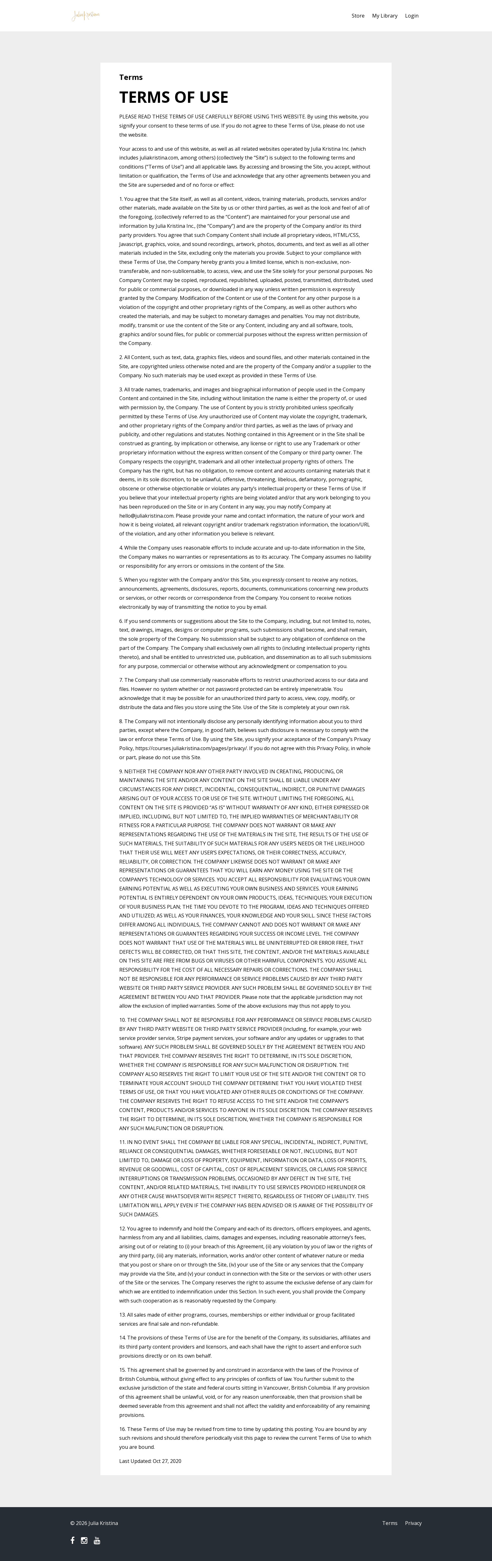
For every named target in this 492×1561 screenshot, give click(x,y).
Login (412, 15)
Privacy (413, 1523)
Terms (390, 1523)
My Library (385, 15)
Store (358, 15)
